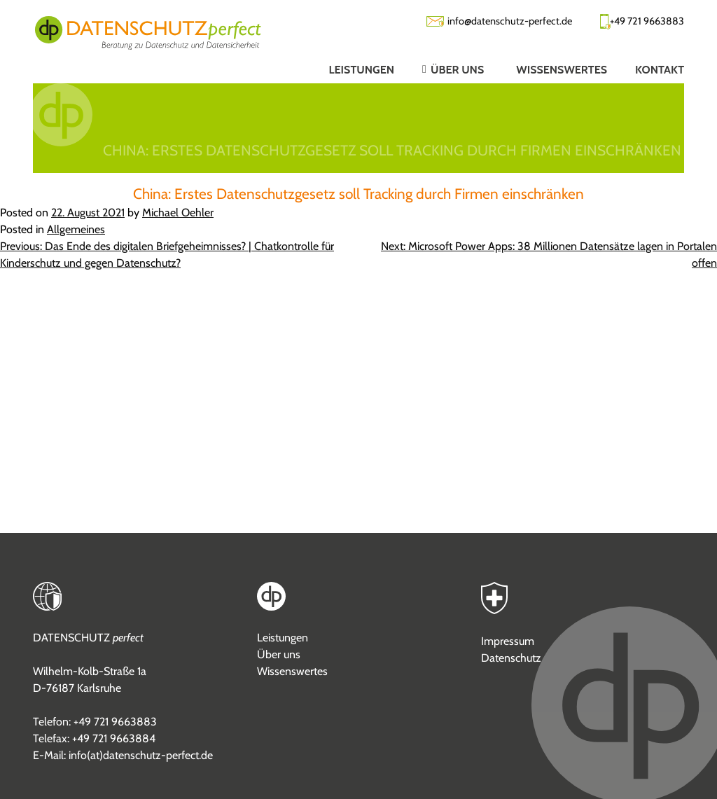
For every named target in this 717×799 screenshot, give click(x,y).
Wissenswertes (292, 671)
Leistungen (282, 637)
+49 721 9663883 (647, 21)
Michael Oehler (178, 212)
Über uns (278, 654)
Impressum (507, 641)
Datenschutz (511, 658)
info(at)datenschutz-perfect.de (141, 755)
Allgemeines (76, 229)
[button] (441, 69)
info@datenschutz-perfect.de (509, 21)
